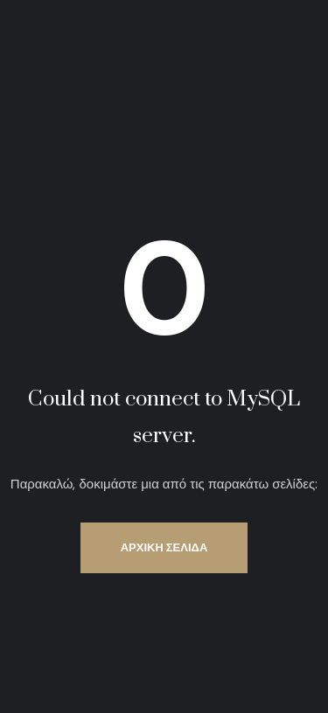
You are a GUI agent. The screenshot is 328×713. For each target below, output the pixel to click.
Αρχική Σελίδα (164, 547)
